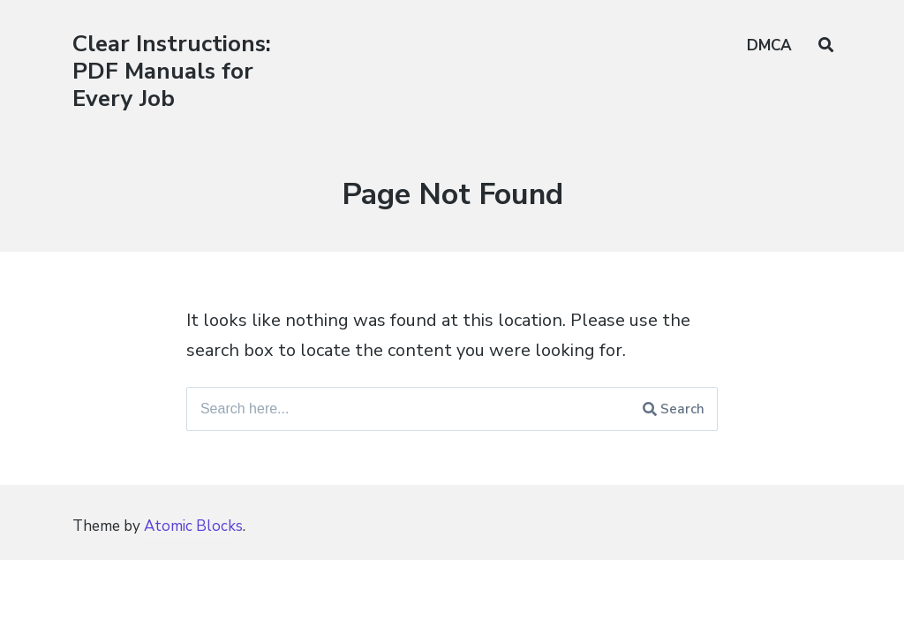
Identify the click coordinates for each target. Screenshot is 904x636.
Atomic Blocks (193, 526)
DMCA (769, 45)
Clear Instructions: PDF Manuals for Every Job (171, 71)
